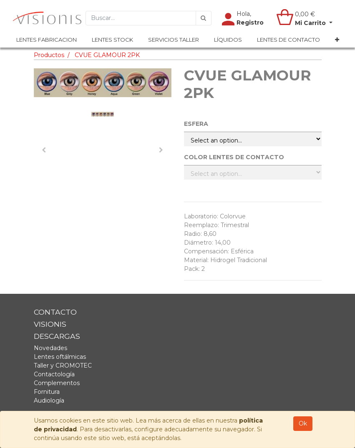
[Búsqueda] (203, 18)
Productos (49, 55)
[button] (337, 40)
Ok (303, 423)
